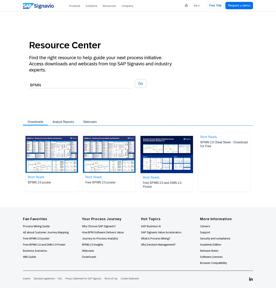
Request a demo (239, 5)
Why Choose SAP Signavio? (99, 226)
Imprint (26, 278)
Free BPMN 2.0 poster (36, 238)
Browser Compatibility (213, 262)
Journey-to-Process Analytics (100, 238)
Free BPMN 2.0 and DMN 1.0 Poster (44, 244)
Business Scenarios (35, 250)
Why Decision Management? (158, 244)
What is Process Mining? (155, 238)
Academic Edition (210, 244)
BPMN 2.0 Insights (92, 244)
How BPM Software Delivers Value (103, 232)
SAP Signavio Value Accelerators (161, 232)
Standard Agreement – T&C (48, 278)
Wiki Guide (29, 256)
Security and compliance (215, 238)
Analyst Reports (63, 121)
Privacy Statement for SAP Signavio (83, 278)
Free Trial (215, 5)
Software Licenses (211, 256)
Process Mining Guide (36, 226)
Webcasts (90, 121)
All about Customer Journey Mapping (46, 232)
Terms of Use (110, 278)
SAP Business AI (151, 226)
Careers (205, 226)
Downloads (35, 121)
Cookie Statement (130, 278)
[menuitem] (75, 5)
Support (205, 232)
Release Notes (209, 250)
